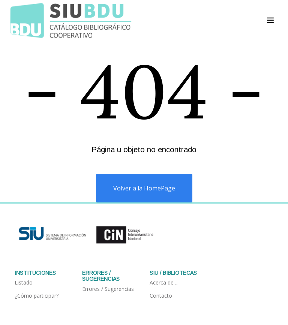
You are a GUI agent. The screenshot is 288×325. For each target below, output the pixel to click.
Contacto (161, 295)
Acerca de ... (164, 282)
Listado (24, 282)
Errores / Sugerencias (108, 288)
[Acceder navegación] (270, 20)
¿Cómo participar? (36, 295)
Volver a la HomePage (144, 188)
